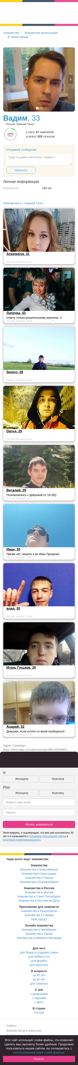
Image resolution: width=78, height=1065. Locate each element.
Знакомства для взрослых (23, 1030)
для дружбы (39, 960)
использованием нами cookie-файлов (38, 1052)
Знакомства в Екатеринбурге (39, 882)
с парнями (39, 998)
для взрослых (39, 965)
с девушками (39, 994)
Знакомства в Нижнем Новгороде (39, 938)
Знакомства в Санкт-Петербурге (39, 896)
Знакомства (11, 32)
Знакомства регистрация (41, 32)
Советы (11, 1025)
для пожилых (39, 983)
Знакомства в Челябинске (39, 929)
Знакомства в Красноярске (39, 911)
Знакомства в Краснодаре (39, 873)
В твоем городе (18, 37)
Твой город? (39, 919)
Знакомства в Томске (39, 877)
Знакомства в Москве (38, 892)
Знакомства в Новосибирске (39, 869)
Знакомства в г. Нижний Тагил (23, 203)
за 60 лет (39, 979)
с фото (39, 1002)
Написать (21, 170)
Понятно (39, 1059)
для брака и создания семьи (39, 952)
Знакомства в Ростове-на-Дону (39, 900)
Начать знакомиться (39, 824)
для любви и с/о (39, 956)
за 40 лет (39, 975)
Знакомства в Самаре (39, 915)
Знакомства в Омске (39, 933)
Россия (39, 1012)
